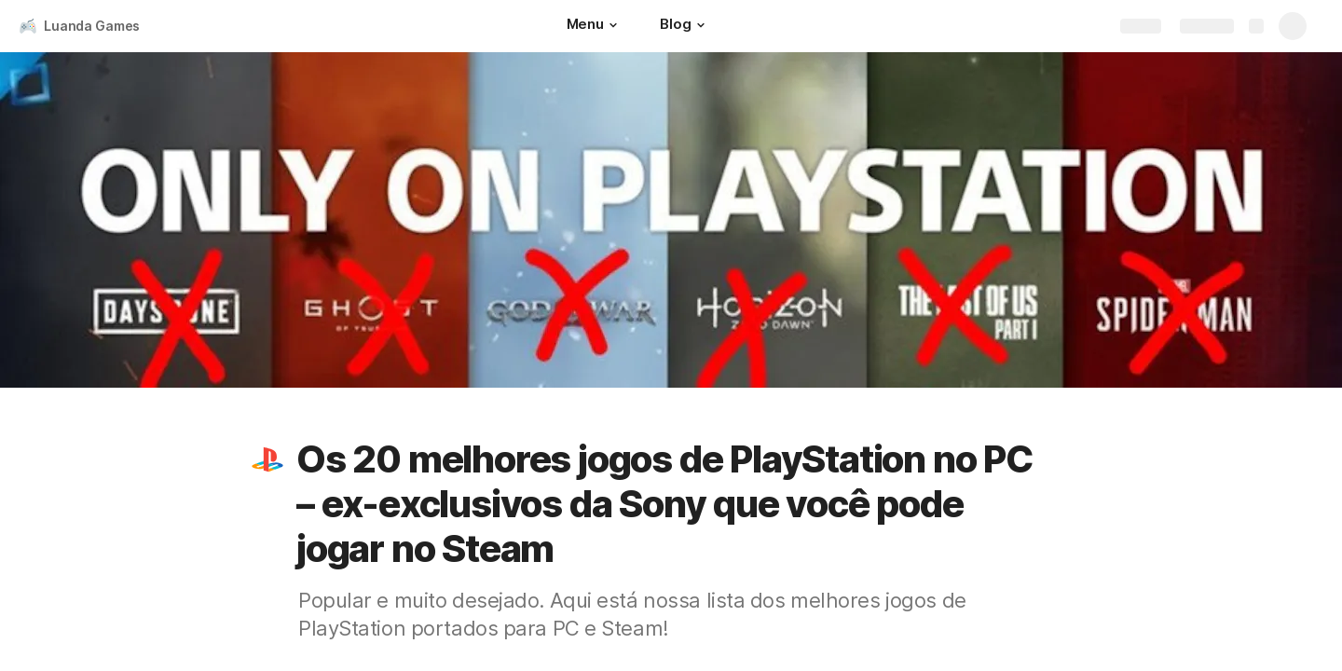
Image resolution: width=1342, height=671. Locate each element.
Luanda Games (92, 26)
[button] (613, 25)
